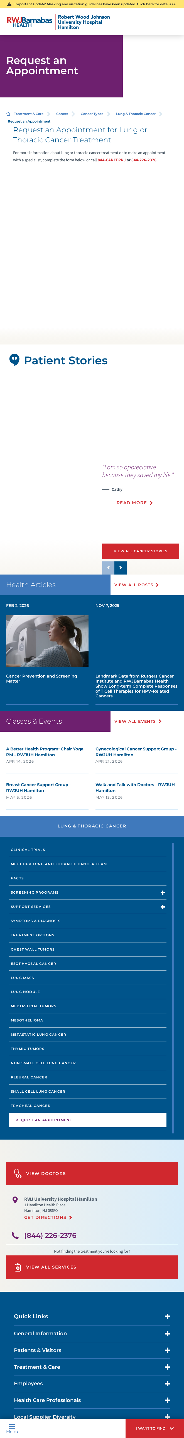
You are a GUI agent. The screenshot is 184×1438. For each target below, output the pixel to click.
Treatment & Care (28, 114)
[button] (155, 1428)
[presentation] (143, 487)
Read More (132, 502)
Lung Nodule (25, 992)
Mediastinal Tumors (33, 1006)
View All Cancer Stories (140, 551)
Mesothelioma (27, 1020)
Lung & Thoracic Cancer (136, 114)
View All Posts (134, 584)
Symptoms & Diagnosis (35, 921)
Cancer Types (92, 114)
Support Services (31, 907)
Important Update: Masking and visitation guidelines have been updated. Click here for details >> (95, 4)
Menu (12, 1428)
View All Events (135, 721)
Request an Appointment (44, 1120)
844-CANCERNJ (112, 160)
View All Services (45, 1267)
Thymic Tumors (27, 1049)
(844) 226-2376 (50, 1235)
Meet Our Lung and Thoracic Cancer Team (59, 864)
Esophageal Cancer (33, 963)
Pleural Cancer (29, 1077)
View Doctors (40, 1173)
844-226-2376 (143, 160)
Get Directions (45, 1217)
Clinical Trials (28, 850)
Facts (17, 878)
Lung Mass (22, 978)
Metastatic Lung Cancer (38, 1034)
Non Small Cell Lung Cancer (43, 1063)
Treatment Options (32, 935)
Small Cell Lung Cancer (38, 1091)
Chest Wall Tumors (33, 949)
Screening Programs (34, 892)
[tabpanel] (92, 417)
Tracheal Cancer (31, 1106)
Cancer (62, 114)
